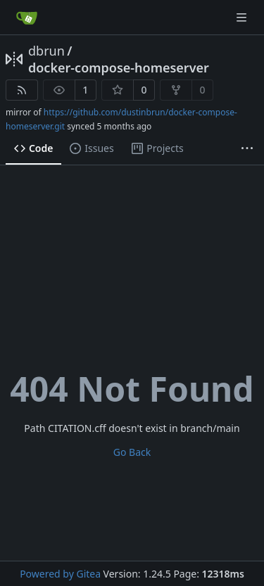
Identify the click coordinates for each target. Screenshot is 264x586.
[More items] (247, 149)
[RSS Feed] (22, 90)
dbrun (46, 51)
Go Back (132, 452)
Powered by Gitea (60, 573)
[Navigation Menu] (243, 17)
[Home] (26, 17)
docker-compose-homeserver (118, 67)
